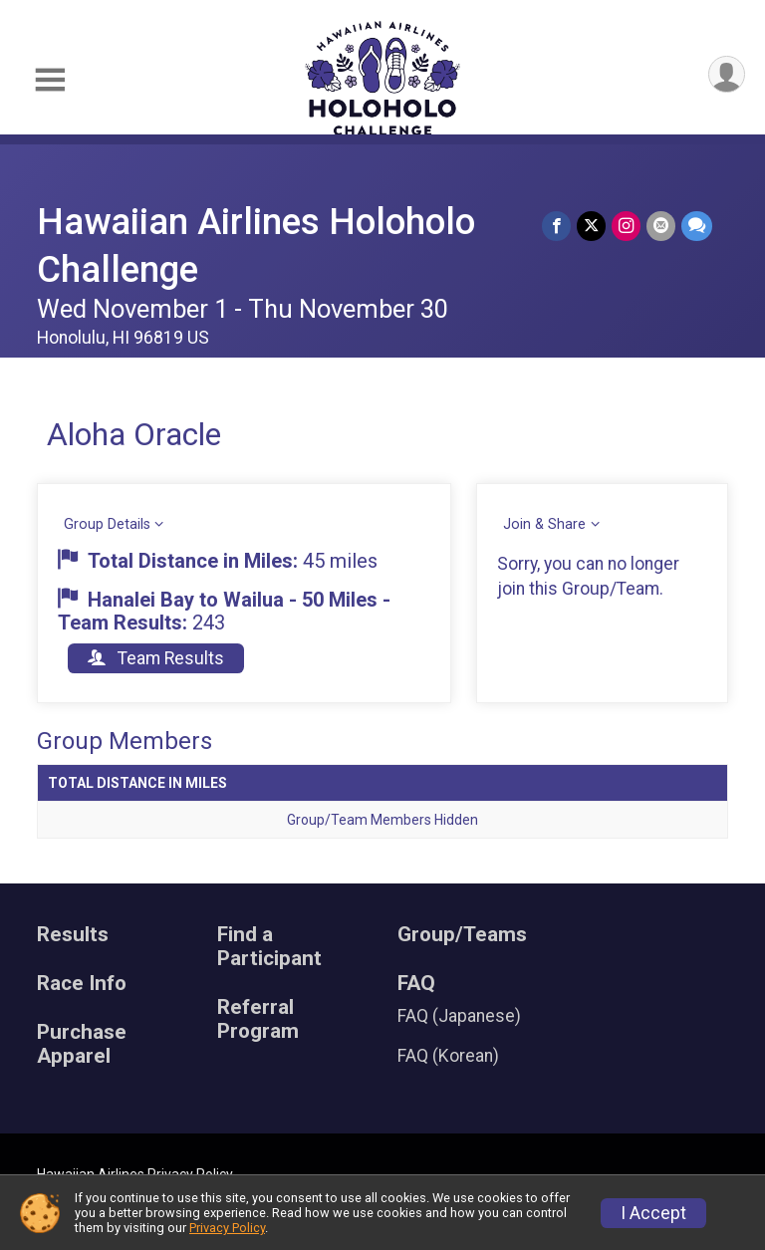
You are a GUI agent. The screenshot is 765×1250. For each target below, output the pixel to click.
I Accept (653, 1213)
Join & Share (544, 524)
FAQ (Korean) (448, 1056)
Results (73, 934)
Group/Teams (462, 934)
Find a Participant (269, 946)
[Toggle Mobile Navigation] (50, 80)
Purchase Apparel (82, 1044)
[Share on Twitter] (591, 225)
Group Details (107, 524)
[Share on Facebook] (556, 225)
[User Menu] (726, 74)
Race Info (82, 983)
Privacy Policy (227, 1227)
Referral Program (258, 1019)
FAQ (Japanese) (459, 1016)
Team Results (156, 658)
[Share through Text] (696, 225)
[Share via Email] (660, 225)
